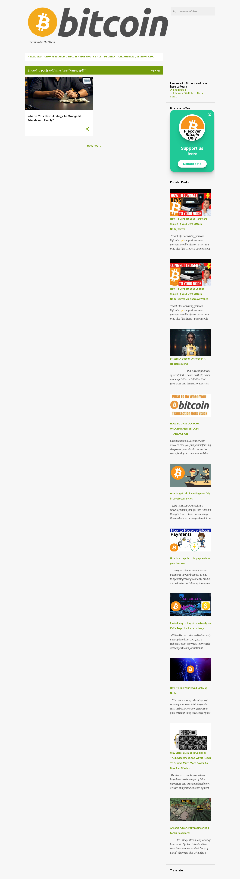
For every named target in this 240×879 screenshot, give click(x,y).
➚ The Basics (178, 89)
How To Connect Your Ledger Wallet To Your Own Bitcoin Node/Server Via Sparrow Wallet (189, 293)
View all (155, 71)
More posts (94, 146)
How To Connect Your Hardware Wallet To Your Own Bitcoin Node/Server (188, 223)
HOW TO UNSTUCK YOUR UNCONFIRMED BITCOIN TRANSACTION (185, 428)
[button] (88, 129)
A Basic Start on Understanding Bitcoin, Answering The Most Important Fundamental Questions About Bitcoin (92, 58)
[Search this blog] (196, 11)
